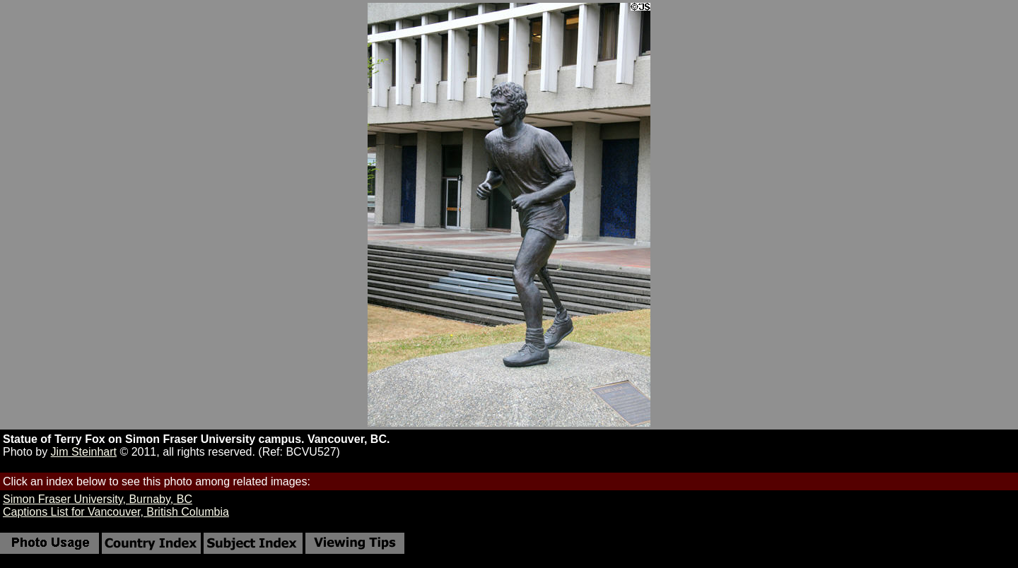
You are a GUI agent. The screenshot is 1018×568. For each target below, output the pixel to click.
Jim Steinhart (84, 452)
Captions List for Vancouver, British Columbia (116, 512)
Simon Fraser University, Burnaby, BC (97, 499)
